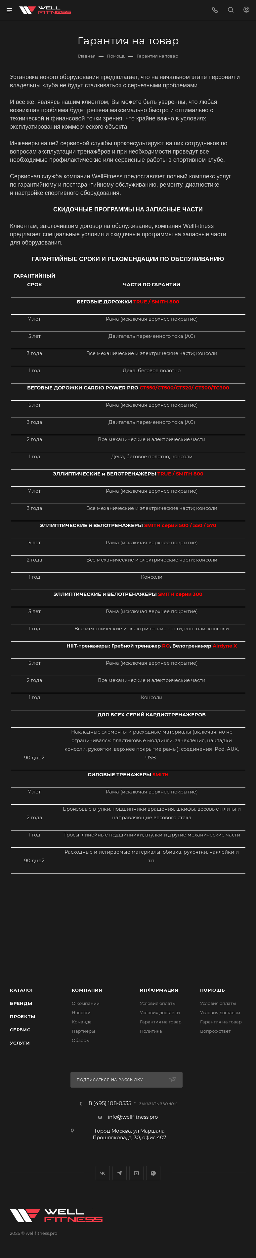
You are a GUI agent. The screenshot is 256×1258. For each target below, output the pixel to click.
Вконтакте (103, 1173)
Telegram (119, 1173)
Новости (81, 1012)
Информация (159, 990)
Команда (82, 1021)
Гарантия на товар (161, 1021)
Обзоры (81, 1040)
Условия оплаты (158, 1003)
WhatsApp (153, 1173)
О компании (86, 1003)
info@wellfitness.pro (133, 1117)
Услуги (20, 1043)
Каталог (22, 990)
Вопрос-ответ (215, 1031)
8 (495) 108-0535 (110, 1103)
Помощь (212, 990)
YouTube (136, 1173)
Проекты (22, 1016)
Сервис (20, 1029)
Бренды (21, 1003)
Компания (87, 990)
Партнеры (83, 1031)
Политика (151, 1031)
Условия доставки (160, 1012)
